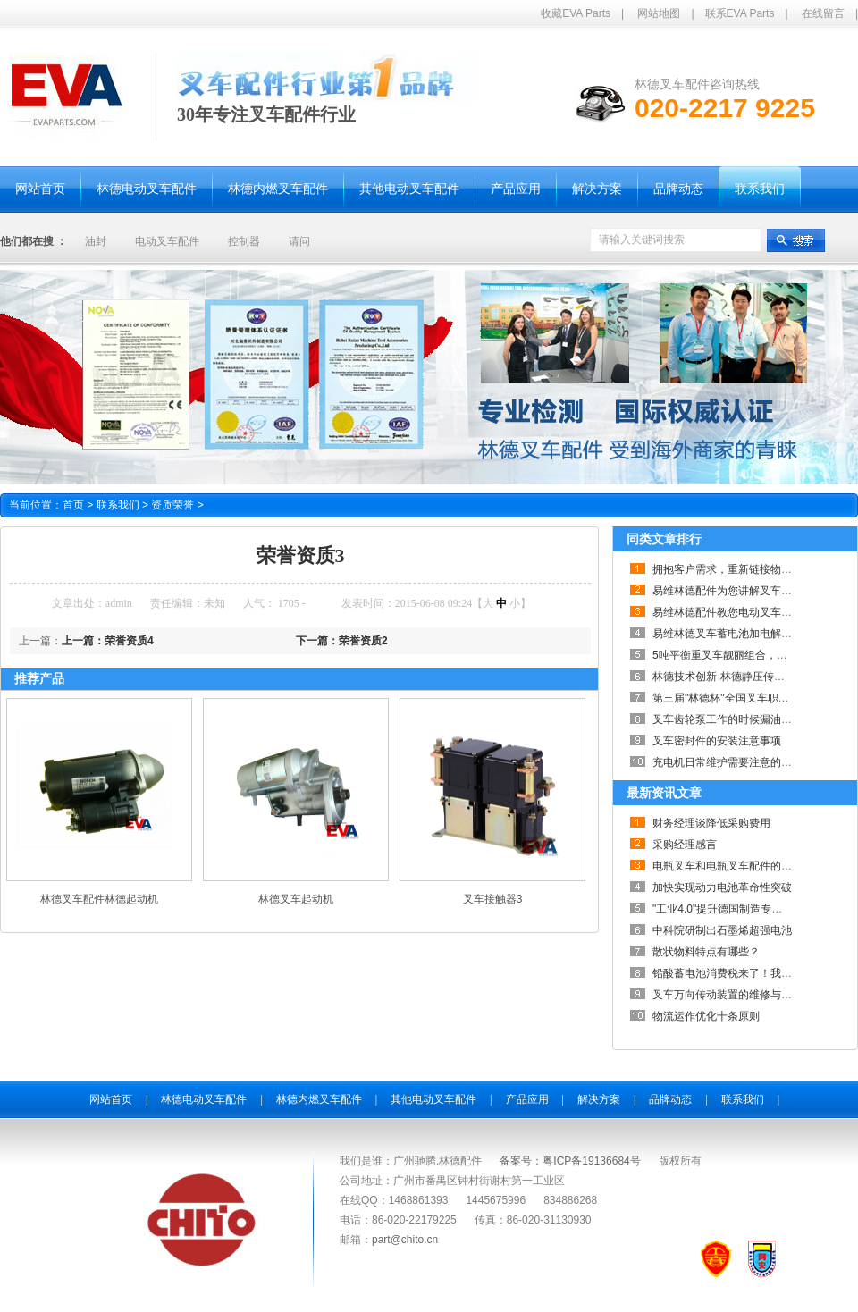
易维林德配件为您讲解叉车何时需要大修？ (754, 591)
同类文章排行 (664, 539)
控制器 (244, 241)
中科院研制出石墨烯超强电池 (722, 930)
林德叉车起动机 (295, 899)
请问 (299, 241)
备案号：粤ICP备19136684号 (570, 1161)
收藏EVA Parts (575, 13)
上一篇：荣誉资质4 (108, 641)
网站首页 (110, 1099)
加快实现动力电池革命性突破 (722, 887)
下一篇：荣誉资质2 (342, 641)
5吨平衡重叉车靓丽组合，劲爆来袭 (736, 655)
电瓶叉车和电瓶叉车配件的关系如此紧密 (748, 866)
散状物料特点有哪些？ (706, 952)
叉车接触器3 (493, 899)
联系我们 (124, 505)
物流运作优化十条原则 (706, 1016)
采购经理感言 (684, 844)
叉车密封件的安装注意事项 (716, 741)
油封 (95, 241)
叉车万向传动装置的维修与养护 (727, 994)
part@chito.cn (405, 1239)
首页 (73, 505)
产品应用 (527, 1099)
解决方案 (598, 1099)
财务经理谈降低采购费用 (711, 823)
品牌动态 (670, 1099)
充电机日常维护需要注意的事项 (727, 762)
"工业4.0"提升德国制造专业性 (722, 909)
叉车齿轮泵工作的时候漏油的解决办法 (743, 719)
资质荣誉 (177, 505)
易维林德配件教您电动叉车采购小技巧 (743, 612)
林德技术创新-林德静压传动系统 (729, 676)
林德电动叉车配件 (204, 1099)
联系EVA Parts (740, 13)
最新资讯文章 (664, 793)
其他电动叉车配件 (433, 1099)
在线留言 (823, 13)
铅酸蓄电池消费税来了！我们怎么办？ (743, 973)
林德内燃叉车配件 (319, 1099)
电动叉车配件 (167, 241)
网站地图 (658, 13)
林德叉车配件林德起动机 (99, 899)
